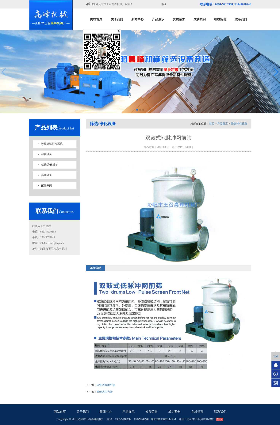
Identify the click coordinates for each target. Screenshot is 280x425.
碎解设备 (46, 154)
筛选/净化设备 (49, 164)
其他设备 (46, 175)
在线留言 (197, 411)
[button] (137, 110)
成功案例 (174, 411)
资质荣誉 (151, 411)
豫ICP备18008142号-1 (163, 419)
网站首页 (60, 411)
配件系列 (46, 185)
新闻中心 (106, 411)
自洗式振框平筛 (106, 385)
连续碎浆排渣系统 (52, 143)
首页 (211, 123)
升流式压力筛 (105, 391)
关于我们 (83, 411)
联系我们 (220, 411)
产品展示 (222, 123)
